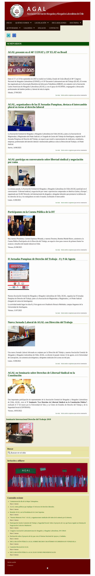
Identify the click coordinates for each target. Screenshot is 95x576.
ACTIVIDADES (13, 29)
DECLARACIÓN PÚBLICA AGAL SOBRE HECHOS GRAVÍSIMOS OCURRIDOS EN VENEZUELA (43, 541)
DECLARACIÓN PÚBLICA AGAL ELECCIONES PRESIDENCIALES (33, 552)
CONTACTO (54, 28)
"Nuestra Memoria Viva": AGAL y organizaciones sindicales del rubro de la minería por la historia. (41, 517)
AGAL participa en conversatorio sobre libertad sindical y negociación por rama (45, 160)
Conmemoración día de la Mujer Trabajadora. (24, 501)
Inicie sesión (64, 95)
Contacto (10, 565)
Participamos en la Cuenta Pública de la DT (31, 212)
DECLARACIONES (59, 23)
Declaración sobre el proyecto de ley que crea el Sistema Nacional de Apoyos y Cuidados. (38, 536)
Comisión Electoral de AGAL (19, 547)
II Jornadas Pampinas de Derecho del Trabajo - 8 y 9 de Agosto (41, 259)
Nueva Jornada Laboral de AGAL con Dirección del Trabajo (40, 322)
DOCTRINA (74, 24)
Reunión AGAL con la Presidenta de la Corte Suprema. (27, 512)
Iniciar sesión (12, 562)
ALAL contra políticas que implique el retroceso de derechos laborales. (32, 507)
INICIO (9, 23)
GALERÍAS (28, 29)
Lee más (58, 95)
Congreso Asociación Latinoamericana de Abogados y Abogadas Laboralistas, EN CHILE (38, 531)
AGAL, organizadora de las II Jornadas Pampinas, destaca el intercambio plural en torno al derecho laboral (47, 105)
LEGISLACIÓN (41, 24)
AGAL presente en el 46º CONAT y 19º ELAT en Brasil (37, 52)
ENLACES (42, 28)
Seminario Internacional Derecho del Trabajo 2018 (28, 419)
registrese (71, 95)
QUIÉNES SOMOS (23, 24)
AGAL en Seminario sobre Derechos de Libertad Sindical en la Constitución (41, 374)
